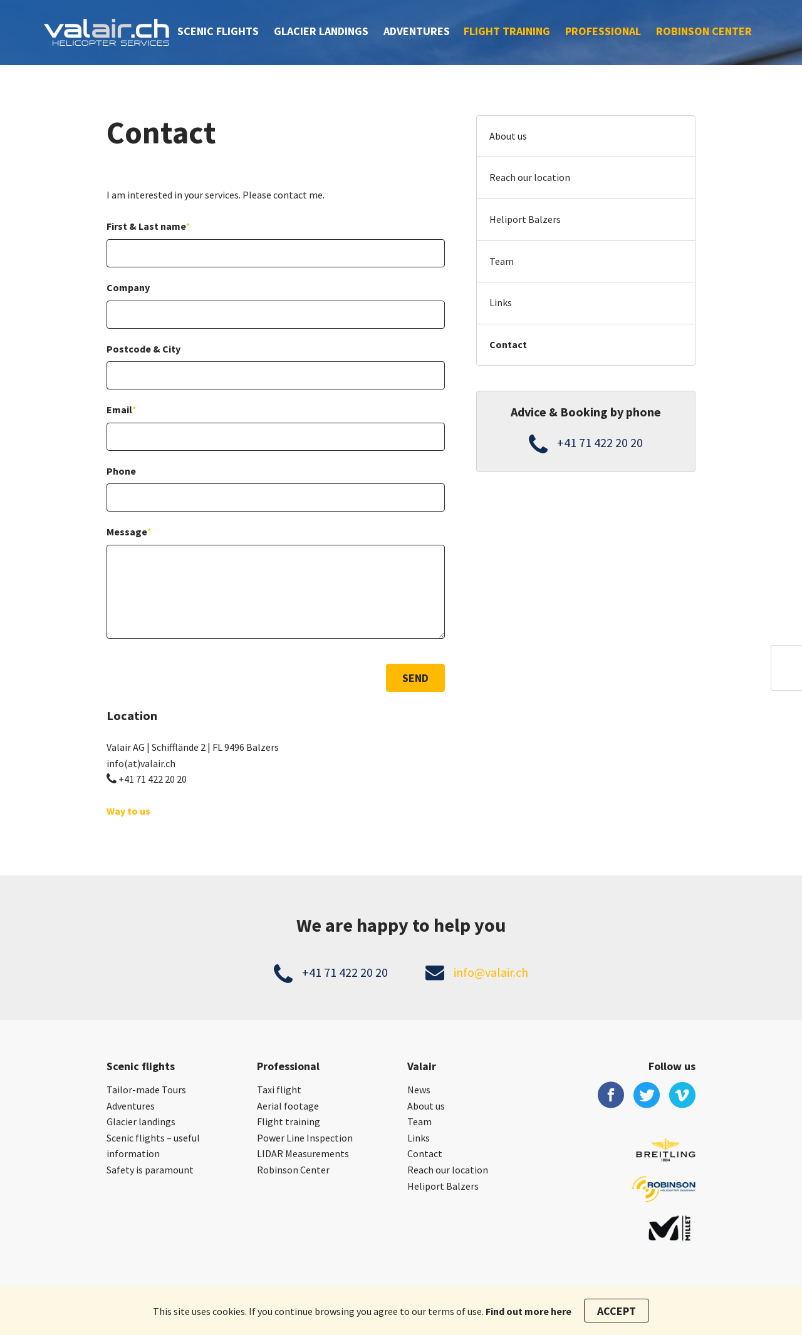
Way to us (128, 811)
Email (122, 409)
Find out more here (528, 1311)
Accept (616, 1311)
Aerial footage (288, 1106)
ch (787, 659)
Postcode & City (143, 349)
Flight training (507, 31)
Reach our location (529, 177)
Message (129, 531)
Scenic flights (218, 31)
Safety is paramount (150, 1169)
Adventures (416, 31)
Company (128, 287)
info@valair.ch (491, 972)
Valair (421, 1066)
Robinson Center (704, 31)
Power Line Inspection (305, 1137)
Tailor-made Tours (146, 1089)
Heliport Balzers (525, 219)
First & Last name (148, 226)
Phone (121, 471)
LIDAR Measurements (303, 1153)
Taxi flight (279, 1089)
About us (508, 136)
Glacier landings (321, 31)
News (418, 1089)
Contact (508, 344)
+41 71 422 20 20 (152, 779)
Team (501, 261)
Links (500, 302)
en (787, 676)
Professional (603, 31)
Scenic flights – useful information (153, 1145)
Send (415, 678)
